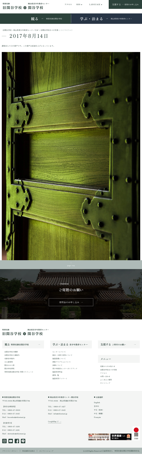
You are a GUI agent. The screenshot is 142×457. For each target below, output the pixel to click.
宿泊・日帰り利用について (63, 357)
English (97, 405)
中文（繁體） (99, 416)
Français (97, 420)
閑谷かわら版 (9, 367)
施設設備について (59, 360)
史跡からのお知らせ (108, 368)
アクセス (68, 4)
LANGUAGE (94, 4)
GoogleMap (52, 427)
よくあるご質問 (106, 382)
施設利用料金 (57, 374)
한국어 (96, 409)
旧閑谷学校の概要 (11, 353)
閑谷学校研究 (9, 371)
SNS (78, 4)
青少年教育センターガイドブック (65, 371)
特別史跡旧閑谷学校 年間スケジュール (19, 374)
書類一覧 (55, 378)
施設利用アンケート (60, 382)
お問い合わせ (105, 379)
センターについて (59, 353)
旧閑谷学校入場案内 (12, 357)
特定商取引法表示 (32, 454)
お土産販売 (8, 364)
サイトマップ (105, 386)
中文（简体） (99, 413)
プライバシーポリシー (11, 454)
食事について (57, 367)
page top (71, 265)
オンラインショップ (51, 454)
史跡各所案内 (9, 360)
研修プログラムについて (62, 364)
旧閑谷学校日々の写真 (109, 372)
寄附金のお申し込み (69, 303)
